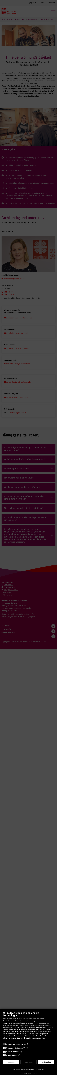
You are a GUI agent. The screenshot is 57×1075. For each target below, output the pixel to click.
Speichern (28, 1062)
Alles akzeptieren (46, 1062)
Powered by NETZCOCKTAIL (28, 1073)
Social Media (12, 1052)
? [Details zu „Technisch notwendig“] (27, 1044)
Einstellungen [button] (40, 1069)
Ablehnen (11, 1062)
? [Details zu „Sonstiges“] (19, 1055)
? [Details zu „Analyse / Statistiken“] (26, 1048)
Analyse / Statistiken (15, 1048)
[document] (28, 1027)
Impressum (16, 1069)
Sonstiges (11, 1055)
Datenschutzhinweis (27, 1069)
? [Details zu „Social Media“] (21, 1051)
